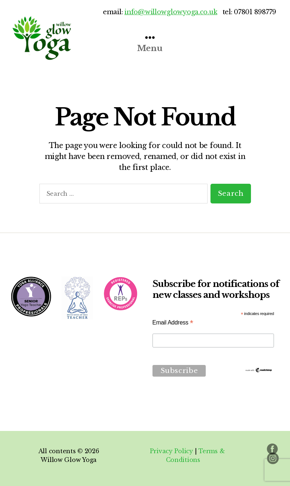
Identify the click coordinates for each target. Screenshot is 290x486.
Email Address (172, 322)
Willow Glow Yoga (68, 459)
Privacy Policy (171, 451)
